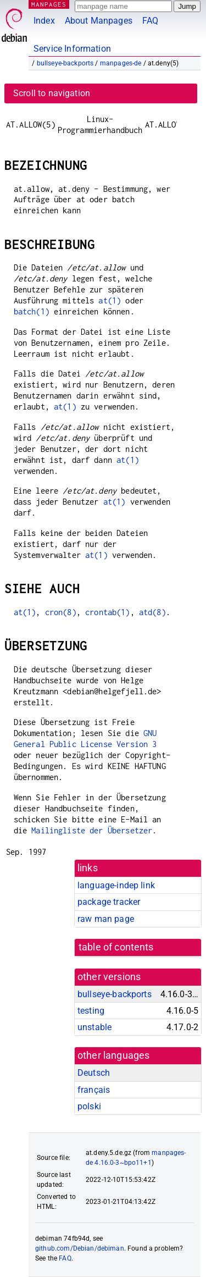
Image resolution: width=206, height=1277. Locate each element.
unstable (94, 1027)
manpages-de (121, 63)
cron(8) (60, 612)
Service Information (72, 48)
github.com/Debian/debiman (79, 1248)
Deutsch (93, 1073)
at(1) (109, 300)
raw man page (105, 919)
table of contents (116, 947)
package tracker (108, 902)
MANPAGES (48, 4)
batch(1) (31, 311)
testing (90, 1010)
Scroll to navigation (51, 93)
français (93, 1090)
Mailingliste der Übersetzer (91, 830)
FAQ (150, 20)
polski (89, 1106)
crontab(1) (107, 612)
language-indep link (116, 885)
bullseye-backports (65, 63)
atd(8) (152, 612)
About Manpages (98, 20)
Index (44, 20)
